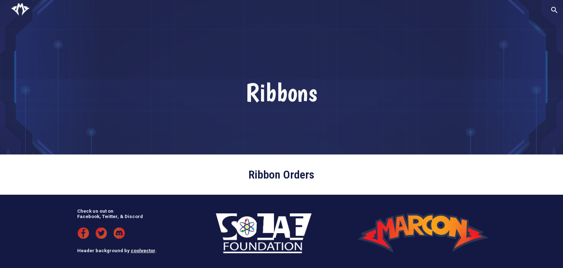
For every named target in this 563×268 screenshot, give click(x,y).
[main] (281, 92)
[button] (554, 10)
